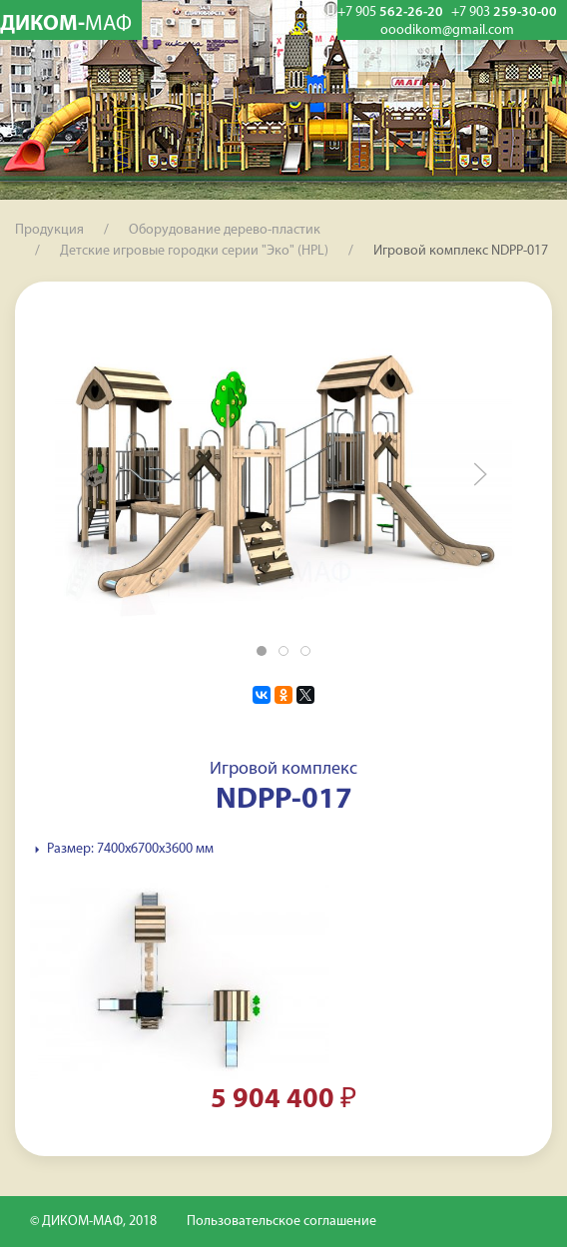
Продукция (49, 230)
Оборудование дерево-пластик (224, 230)
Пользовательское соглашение (281, 1221)
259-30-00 (504, 12)
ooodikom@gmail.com (447, 31)
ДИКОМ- (66, 24)
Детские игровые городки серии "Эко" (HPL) (194, 251)
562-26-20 (390, 12)
